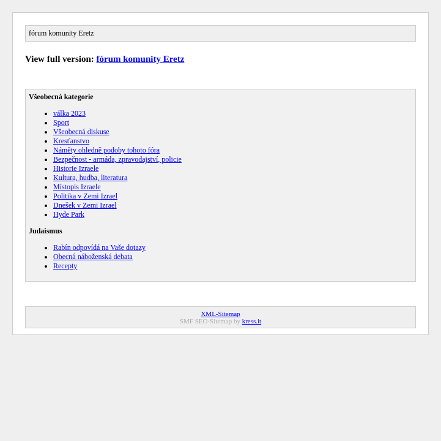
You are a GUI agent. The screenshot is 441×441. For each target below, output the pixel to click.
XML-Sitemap (220, 313)
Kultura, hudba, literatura (90, 177)
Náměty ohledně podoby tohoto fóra (106, 150)
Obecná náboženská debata (93, 256)
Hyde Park (68, 214)
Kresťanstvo (71, 141)
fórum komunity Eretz (141, 59)
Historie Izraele (75, 168)
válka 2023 (69, 113)
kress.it (251, 321)
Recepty (65, 266)
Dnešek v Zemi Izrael (85, 205)
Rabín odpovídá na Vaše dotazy (99, 247)
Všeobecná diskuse (81, 131)
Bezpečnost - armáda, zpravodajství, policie (117, 159)
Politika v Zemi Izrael (85, 196)
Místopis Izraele (77, 187)
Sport (61, 122)
